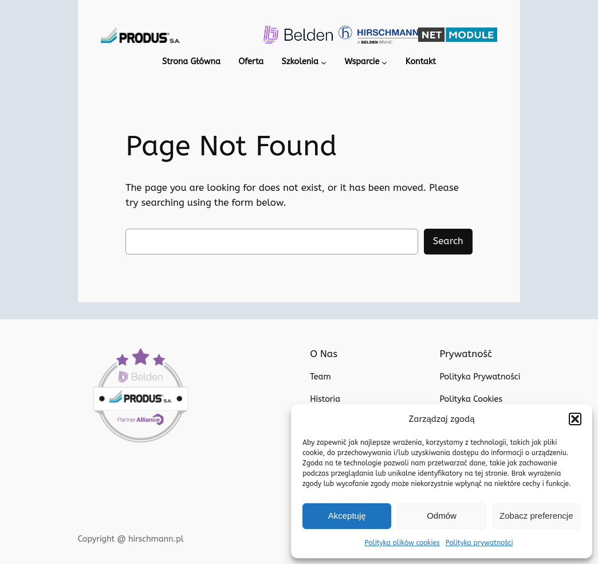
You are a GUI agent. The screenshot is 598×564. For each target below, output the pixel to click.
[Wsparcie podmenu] (385, 63)
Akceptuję (347, 515)
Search (448, 241)
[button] (575, 419)
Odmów (442, 515)
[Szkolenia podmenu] (322, 63)
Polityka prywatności (477, 543)
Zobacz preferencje (536, 515)
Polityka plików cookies (404, 543)
